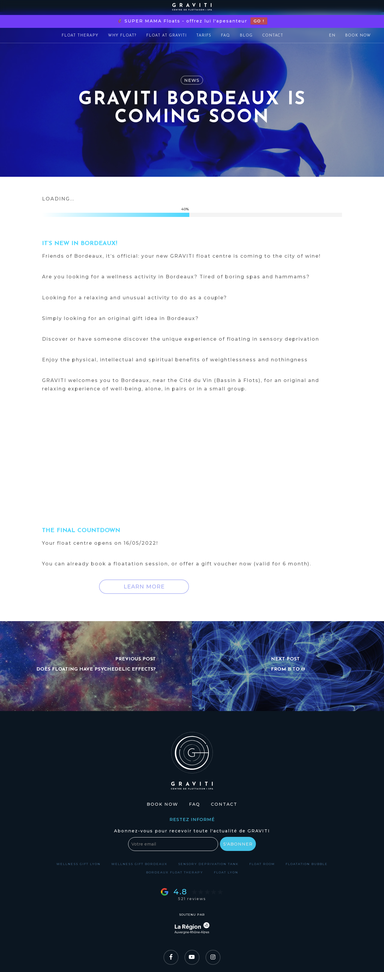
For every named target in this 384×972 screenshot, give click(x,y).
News (192, 80)
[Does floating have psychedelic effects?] (96, 666)
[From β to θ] (288, 666)
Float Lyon (226, 872)
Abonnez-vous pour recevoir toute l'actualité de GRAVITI (192, 831)
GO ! (259, 21)
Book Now (162, 804)
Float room (262, 864)
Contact (224, 804)
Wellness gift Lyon (78, 864)
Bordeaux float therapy (174, 872)
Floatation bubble (307, 864)
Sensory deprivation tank (208, 864)
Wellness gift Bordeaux (139, 864)
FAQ (194, 804)
